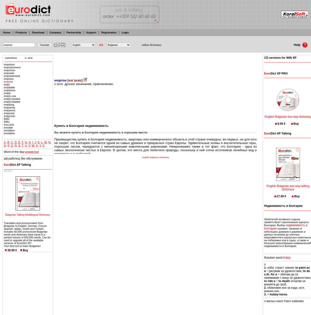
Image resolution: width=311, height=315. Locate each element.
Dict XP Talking (17, 164)
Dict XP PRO (276, 73)
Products (21, 32)
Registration (109, 32)
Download (38, 32)
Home (7, 32)
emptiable (9, 87)
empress (9, 78)
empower (9, 73)
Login (125, 32)
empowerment (12, 76)
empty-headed (12, 101)
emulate (8, 127)
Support (91, 32)
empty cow (10, 96)
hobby (287, 257)
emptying (9, 104)
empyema (9, 107)
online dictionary (151, 45)
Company (55, 32)
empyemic (10, 110)
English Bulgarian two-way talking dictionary (288, 184)
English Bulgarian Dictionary (155, 157)
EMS (6, 118)
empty (7, 93)
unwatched (32, 152)
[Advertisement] (155, 63)
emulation (9, 130)
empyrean (9, 116)
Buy (25, 250)
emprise (8, 81)
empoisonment (12, 67)
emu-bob (9, 124)
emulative (9, 133)
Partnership (74, 32)
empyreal (9, 113)
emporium (9, 70)
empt (7, 84)
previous (12, 57)
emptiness (10, 90)
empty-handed (12, 98)
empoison (9, 64)
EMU (7, 121)
